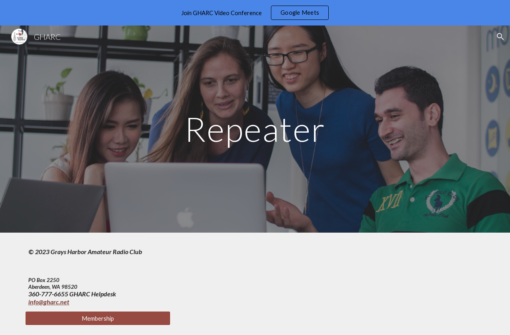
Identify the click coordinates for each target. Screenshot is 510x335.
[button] (500, 36)
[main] (255, 129)
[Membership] (98, 318)
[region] (255, 12)
